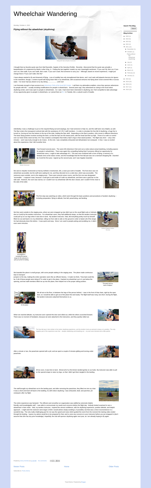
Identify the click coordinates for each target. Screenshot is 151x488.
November (130, 49)
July (128, 62)
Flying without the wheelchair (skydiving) (34, 29)
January (130, 75)
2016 (127, 89)
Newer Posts (19, 467)
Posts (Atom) (26, 471)
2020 (127, 79)
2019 (127, 81)
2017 (127, 87)
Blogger (83, 482)
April (128, 67)
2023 (127, 41)
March (129, 70)
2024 (127, 39)
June (129, 65)
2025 (127, 36)
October (130, 52)
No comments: (42, 461)
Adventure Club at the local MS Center (57, 85)
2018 (127, 84)
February (130, 73)
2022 (127, 44)
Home (66, 467)
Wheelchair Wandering (45, 13)
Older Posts (114, 467)
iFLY (63, 92)
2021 (127, 47)
